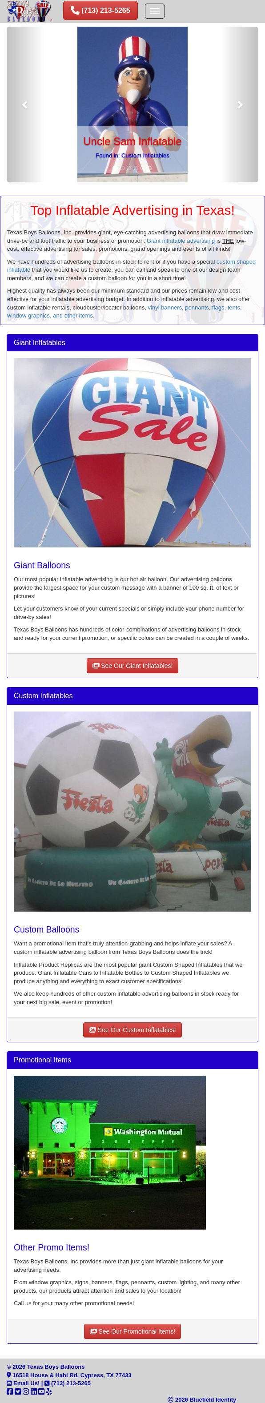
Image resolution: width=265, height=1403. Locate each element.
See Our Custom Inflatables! (132, 1029)
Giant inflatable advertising (181, 240)
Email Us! (23, 1383)
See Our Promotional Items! (132, 1331)
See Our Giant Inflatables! (132, 665)
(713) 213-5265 (67, 1383)
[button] (25, 104)
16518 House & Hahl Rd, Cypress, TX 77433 (69, 1375)
